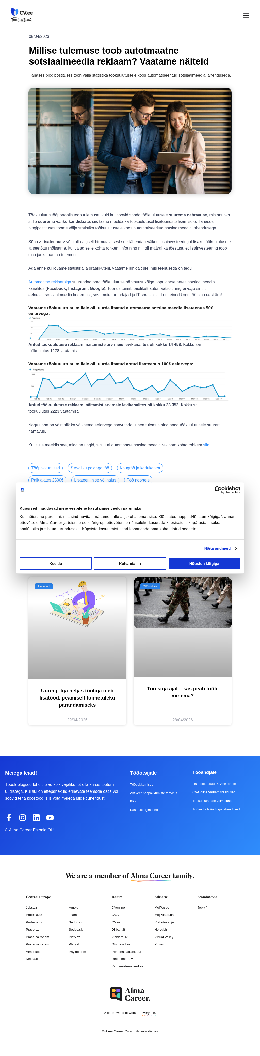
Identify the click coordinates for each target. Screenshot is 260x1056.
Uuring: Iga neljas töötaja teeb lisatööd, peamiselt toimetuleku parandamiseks (77, 697)
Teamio (74, 915)
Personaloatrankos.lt (127, 951)
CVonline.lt (119, 907)
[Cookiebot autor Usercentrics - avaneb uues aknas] (218, 490)
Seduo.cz (76, 922)
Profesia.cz (34, 922)
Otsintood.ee (121, 944)
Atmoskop (33, 951)
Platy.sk (74, 944)
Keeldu (55, 563)
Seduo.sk (76, 929)
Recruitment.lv (122, 959)
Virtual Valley (163, 937)
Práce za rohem (37, 944)
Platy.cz (74, 937)
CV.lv (115, 915)
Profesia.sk (34, 915)
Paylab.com (77, 951)
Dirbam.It (118, 929)
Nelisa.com (34, 959)
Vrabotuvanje (164, 922)
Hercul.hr (161, 929)
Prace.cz (32, 929)
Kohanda (130, 563)
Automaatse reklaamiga (49, 282)
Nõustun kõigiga (204, 563)
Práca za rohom (37, 937)
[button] (246, 15)
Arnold (73, 907)
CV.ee (116, 922)
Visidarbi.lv (120, 937)
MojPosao (161, 907)
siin (206, 445)
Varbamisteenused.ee (128, 966)
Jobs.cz (31, 907)
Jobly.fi (202, 907)
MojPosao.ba (164, 915)
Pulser (159, 944)
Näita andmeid (217, 548)
